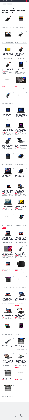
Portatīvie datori (6, 405)
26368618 (3, 0)
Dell (9, 406)
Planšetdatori (5, 406)
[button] (13, 16)
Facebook (16, 406)
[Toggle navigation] (28, 1)
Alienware (10, 405)
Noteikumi (22, 406)
